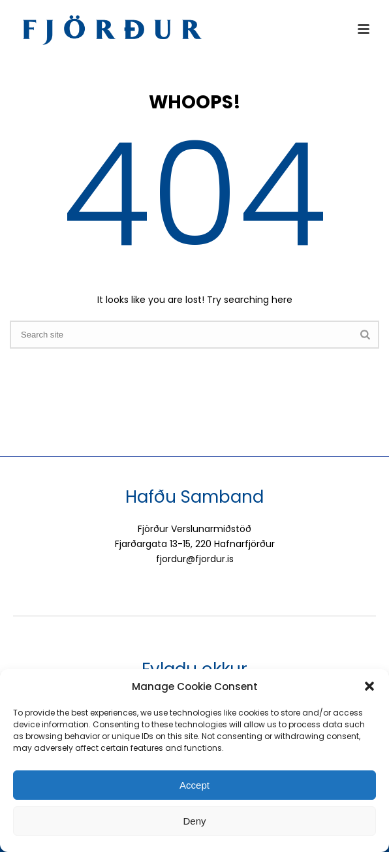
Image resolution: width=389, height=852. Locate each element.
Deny (194, 821)
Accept (194, 785)
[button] (369, 686)
